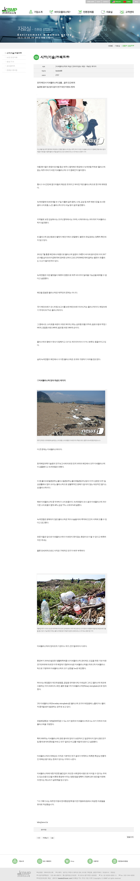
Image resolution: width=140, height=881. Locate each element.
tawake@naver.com (65, 878)
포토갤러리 (11, 66)
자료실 (117, 46)
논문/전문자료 (12, 57)
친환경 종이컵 (12, 70)
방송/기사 (10, 61)
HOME (110, 46)
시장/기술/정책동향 (14, 53)
